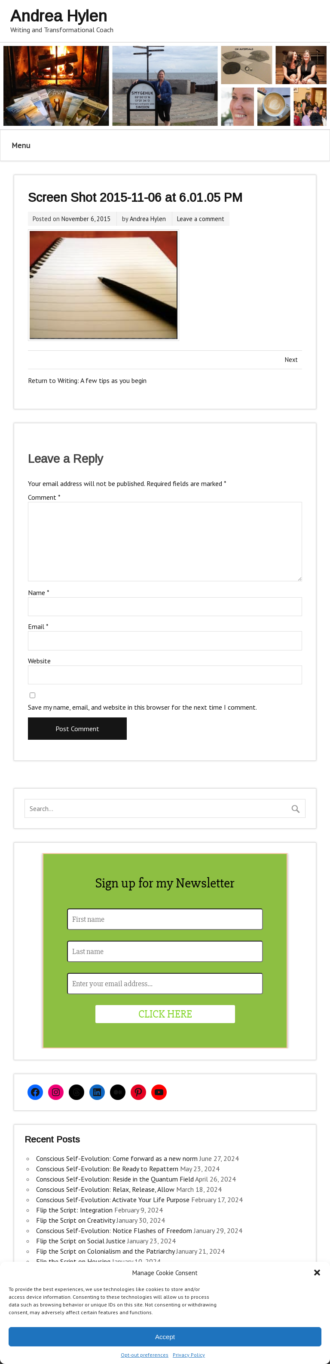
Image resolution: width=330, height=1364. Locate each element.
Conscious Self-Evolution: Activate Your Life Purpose (112, 1199)
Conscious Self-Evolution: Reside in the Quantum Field (115, 1179)
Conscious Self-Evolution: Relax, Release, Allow (105, 1189)
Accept (165, 1336)
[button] (317, 1272)
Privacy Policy (189, 1355)
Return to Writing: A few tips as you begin (87, 380)
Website (39, 660)
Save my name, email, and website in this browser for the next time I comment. (142, 707)
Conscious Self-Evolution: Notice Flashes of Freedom (114, 1230)
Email (38, 626)
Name (38, 592)
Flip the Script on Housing (73, 1261)
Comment (44, 497)
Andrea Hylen (148, 219)
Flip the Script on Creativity (75, 1220)
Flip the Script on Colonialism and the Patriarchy (105, 1251)
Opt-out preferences (144, 1355)
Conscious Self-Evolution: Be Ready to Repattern (107, 1168)
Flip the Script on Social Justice (80, 1240)
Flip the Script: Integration (74, 1210)
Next (291, 359)
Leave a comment (200, 219)
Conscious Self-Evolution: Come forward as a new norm (117, 1158)
